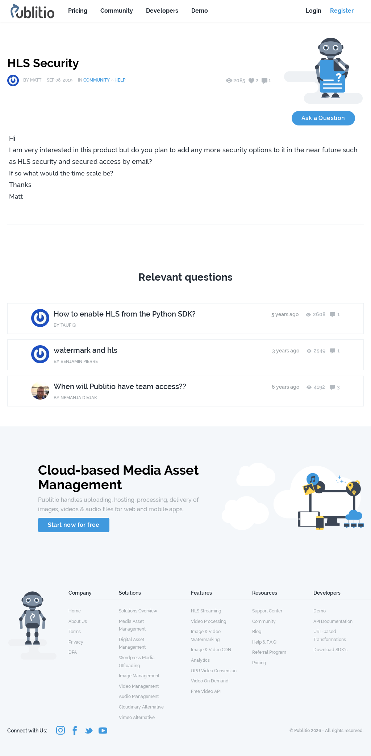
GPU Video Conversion (214, 670)
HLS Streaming (206, 611)
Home (74, 611)
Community (116, 10)
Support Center (267, 611)
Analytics (200, 660)
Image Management (139, 675)
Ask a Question (323, 118)
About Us (77, 621)
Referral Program (269, 652)
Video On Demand (210, 680)
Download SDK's (330, 649)
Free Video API (206, 691)
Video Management (139, 686)
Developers (162, 10)
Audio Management (139, 696)
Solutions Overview (138, 611)
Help (119, 80)
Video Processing (208, 621)
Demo (199, 10)
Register (342, 10)
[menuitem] (93, 611)
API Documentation (333, 621)
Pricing (77, 10)
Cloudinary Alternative (141, 707)
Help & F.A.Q (264, 642)
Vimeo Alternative (137, 717)
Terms (74, 631)
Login (313, 10)
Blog (256, 631)
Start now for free (74, 524)
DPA (72, 652)
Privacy (75, 642)
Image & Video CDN (211, 649)
